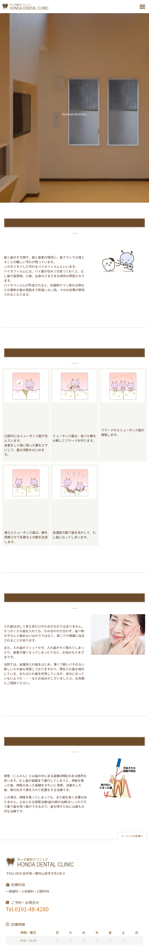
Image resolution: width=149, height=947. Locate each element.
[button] (142, 6)
